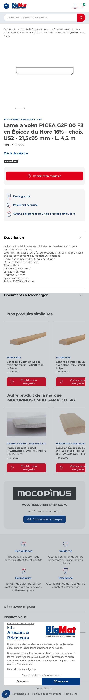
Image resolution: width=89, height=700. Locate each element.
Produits (19, 29)
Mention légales (20, 693)
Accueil (8, 29)
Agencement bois (43, 29)
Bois (28, 29)
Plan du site (71, 693)
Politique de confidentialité (46, 693)
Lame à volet (63, 29)
